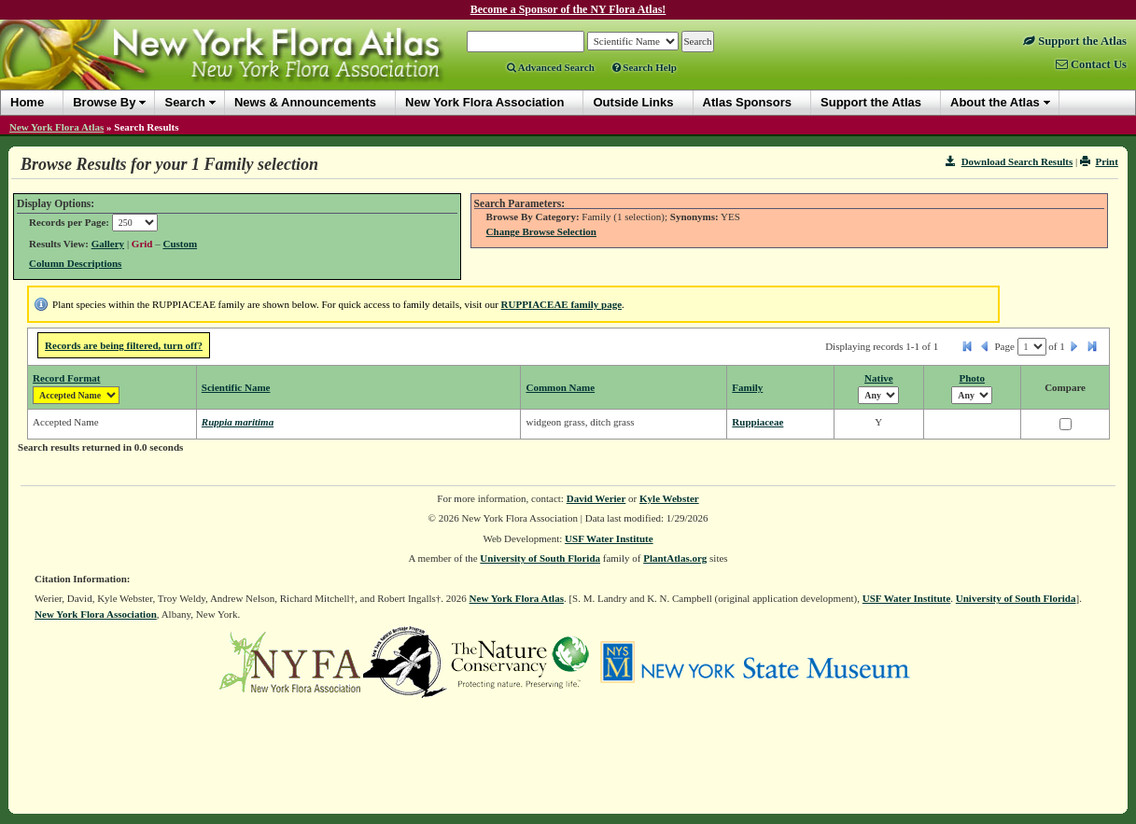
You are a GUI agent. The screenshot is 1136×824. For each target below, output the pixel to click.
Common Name (560, 387)
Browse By (104, 102)
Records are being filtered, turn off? (124, 345)
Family (747, 387)
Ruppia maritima (237, 421)
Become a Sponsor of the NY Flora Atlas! (568, 9)
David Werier (596, 498)
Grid (142, 243)
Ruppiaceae (757, 421)
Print (1099, 161)
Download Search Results (1009, 161)
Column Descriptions (75, 263)
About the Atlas (995, 102)
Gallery (107, 243)
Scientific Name (236, 387)
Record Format (66, 378)
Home (27, 102)
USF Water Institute (609, 538)
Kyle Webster (669, 498)
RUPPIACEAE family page (562, 304)
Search (184, 102)
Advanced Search (551, 67)
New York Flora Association (96, 614)
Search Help (644, 67)
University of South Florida (540, 558)
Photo (973, 378)
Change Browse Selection (541, 231)
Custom (179, 243)
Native (878, 378)
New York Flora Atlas (56, 127)
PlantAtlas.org (675, 558)
